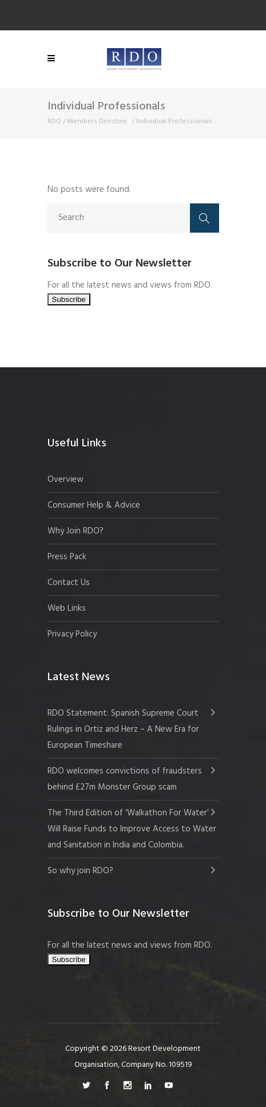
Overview (65, 479)
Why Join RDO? (75, 531)
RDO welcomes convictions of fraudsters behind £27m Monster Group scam (124, 779)
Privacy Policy (72, 634)
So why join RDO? (80, 871)
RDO (54, 121)
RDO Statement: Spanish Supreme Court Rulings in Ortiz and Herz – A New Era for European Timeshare (123, 729)
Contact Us (68, 583)
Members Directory (98, 121)
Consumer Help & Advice (93, 505)
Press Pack (66, 557)
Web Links (66, 608)
